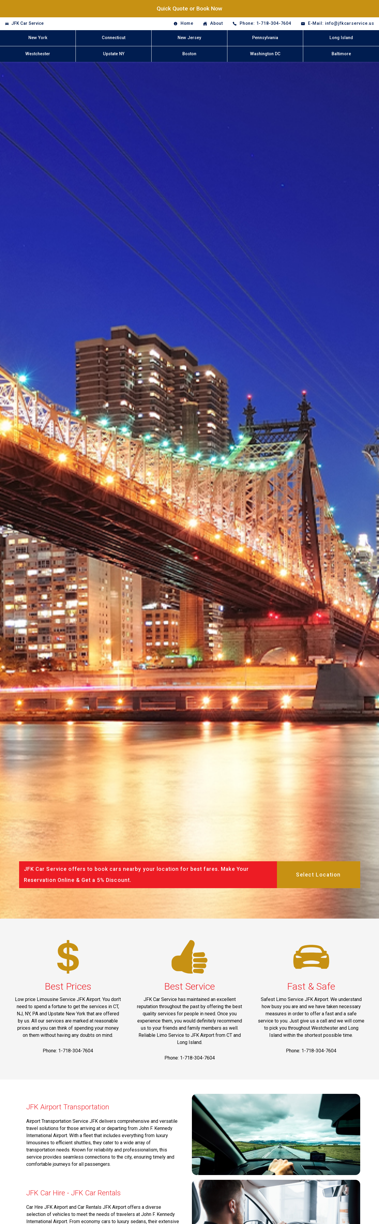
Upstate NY (113, 53)
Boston (189, 53)
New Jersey (189, 37)
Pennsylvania (265, 37)
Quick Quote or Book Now (189, 8)
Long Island (341, 37)
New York (37, 37)
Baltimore (341, 53)
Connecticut (113, 37)
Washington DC (265, 53)
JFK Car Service (27, 23)
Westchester (37, 53)
